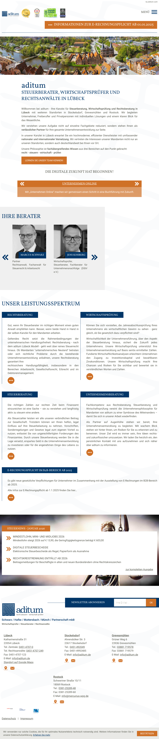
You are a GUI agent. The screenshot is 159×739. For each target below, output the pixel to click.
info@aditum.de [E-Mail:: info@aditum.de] (21, 658)
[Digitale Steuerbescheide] (79, 551)
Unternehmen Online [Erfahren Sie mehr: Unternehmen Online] (79, 184)
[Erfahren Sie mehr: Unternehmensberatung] (89, 452)
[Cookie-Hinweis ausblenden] (147, 733)
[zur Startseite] (10, 13)
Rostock (58, 677)
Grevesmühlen (120, 635)
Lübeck (8, 635)
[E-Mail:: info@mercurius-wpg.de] (63, 703)
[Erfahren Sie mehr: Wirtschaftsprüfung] (89, 376)
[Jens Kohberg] (70, 254)
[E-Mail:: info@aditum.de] (13, 669)
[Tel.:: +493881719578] (125, 647)
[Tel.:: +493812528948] (67, 688)
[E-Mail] (130, 603)
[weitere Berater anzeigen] (94, 257)
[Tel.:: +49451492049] (77, 647)
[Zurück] (22, 184)
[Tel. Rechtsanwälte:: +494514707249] (34, 650)
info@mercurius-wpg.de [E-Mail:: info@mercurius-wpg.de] (75, 696)
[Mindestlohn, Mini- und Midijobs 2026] (79, 540)
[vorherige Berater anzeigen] (5, 257)
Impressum (26, 718)
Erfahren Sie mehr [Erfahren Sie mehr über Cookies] (41, 735)
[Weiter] (137, 184)
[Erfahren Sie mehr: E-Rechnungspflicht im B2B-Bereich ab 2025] (11, 497)
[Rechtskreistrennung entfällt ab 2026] (79, 562)
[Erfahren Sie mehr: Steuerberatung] (11, 456)
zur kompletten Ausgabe (139, 569)
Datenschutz (9, 718)
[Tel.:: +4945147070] (26, 647)
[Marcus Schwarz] (29, 254)
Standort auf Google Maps (18, 662)
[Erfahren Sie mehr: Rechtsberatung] (11, 380)
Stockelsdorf (72, 635)
